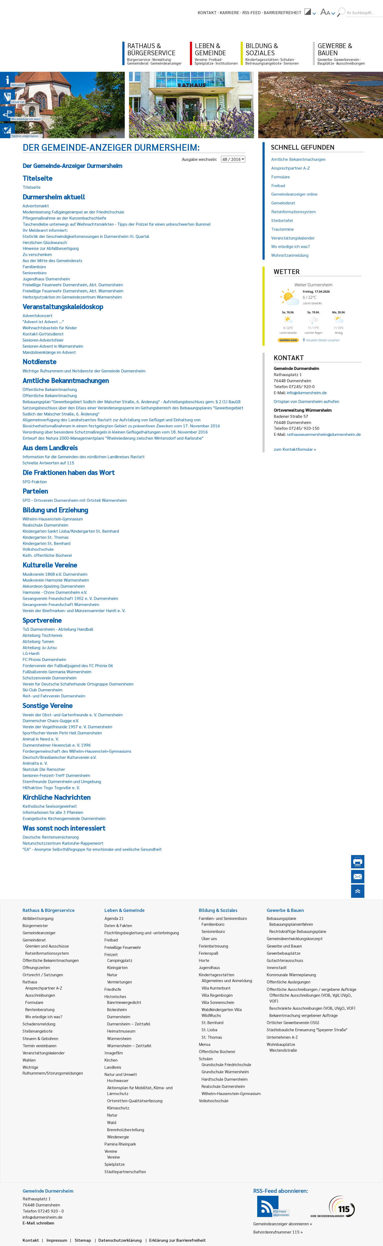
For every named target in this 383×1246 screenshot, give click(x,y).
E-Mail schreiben (38, 1223)
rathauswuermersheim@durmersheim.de (324, 434)
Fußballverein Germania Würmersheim (57, 671)
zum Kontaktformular (293, 449)
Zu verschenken (37, 254)
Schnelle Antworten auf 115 (48, 462)
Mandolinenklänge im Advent (49, 352)
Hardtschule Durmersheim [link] (225, 1079)
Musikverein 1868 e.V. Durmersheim (55, 574)
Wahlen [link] (29, 1060)
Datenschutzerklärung (120, 1240)
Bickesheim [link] (117, 1009)
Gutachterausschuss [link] (285, 960)
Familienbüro (34, 266)
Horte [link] (204, 960)
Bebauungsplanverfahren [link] (291, 924)
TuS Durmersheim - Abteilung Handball (58, 629)
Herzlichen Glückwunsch (45, 242)
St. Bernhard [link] (212, 1022)
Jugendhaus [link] (209, 967)
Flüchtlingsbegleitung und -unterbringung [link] (142, 932)
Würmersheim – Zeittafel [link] (129, 1045)
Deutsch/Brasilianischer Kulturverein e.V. (60, 757)
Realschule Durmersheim (45, 525)
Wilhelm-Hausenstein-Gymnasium (53, 518)
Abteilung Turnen (38, 641)
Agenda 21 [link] (114, 918)
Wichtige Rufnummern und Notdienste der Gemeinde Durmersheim (84, 370)
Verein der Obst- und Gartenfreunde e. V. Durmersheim (73, 714)
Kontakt (207, 12)
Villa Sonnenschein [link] (218, 1002)
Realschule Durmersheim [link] (223, 1086)
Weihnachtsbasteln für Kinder (50, 327)
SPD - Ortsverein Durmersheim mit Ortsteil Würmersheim (75, 500)
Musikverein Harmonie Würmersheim (56, 580)
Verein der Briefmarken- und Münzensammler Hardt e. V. (74, 610)
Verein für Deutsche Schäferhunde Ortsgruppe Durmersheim (78, 684)
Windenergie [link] (118, 1136)
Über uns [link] (209, 938)
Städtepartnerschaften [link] (125, 1171)
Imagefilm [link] (114, 1052)
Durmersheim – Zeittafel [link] (128, 1023)
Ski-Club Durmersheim (43, 689)
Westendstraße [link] (283, 1050)
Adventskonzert (37, 315)
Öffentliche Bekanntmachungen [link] (51, 960)
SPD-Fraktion (35, 481)
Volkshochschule (38, 549)
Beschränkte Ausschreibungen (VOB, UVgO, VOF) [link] (312, 1008)
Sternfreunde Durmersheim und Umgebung (62, 781)
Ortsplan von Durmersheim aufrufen (306, 401)
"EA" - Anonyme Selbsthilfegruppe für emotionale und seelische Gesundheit (92, 849)
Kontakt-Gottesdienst (43, 333)
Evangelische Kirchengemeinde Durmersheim (64, 818)
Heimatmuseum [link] (121, 1031)
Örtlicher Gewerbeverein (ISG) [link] (293, 1022)
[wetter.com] (288, 341)
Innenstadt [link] (277, 967)
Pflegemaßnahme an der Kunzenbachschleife (64, 218)
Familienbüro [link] (213, 924)
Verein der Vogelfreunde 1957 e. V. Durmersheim (67, 726)
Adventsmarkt (36, 205)
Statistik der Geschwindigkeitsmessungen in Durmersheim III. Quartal (86, 236)
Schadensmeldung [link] (39, 1023)
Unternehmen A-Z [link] (282, 1037)
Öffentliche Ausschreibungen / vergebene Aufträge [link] (311, 989)
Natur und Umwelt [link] (121, 1074)
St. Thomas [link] (212, 1037)
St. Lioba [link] (209, 1029)
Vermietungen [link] (119, 981)
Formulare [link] (34, 1002)
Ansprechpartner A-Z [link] (43, 988)
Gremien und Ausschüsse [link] (47, 946)
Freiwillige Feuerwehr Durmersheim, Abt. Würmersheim (73, 290)
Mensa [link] (204, 1044)
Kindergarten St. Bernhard (46, 543)
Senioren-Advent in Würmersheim (53, 346)
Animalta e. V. (35, 763)
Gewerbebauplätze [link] (284, 953)
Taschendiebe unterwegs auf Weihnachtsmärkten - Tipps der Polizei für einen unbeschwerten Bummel (117, 224)
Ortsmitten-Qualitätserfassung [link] (135, 1100)
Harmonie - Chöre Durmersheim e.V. (55, 592)
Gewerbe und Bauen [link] (284, 946)
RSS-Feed (251, 12)
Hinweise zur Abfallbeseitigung (51, 248)
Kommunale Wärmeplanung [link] (291, 974)
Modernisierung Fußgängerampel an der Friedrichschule (73, 211)
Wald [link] (111, 1122)
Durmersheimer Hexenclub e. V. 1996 (57, 745)
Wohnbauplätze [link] (281, 1044)
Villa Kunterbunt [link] (216, 988)
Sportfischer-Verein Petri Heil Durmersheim (62, 732)
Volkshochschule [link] (213, 1100)
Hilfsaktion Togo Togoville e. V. (51, 787)
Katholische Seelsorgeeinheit (50, 806)
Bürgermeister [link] (35, 925)
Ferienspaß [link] (208, 953)
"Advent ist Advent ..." (43, 321)
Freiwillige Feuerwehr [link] (123, 947)
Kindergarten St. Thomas (46, 537)
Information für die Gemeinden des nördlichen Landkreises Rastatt (84, 456)
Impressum (57, 1240)
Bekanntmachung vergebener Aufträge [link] (303, 1015)
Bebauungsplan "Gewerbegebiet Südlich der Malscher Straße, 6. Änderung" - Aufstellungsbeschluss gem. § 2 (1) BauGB (132, 401)
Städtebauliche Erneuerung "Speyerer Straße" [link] (307, 1029)
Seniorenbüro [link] (213, 931)
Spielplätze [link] (115, 1164)
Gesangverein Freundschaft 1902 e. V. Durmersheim (70, 598)
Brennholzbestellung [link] (125, 1129)
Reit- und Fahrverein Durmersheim (54, 695)
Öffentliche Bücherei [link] (217, 1051)
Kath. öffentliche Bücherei (47, 555)
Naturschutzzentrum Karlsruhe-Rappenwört (63, 843)
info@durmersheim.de (307, 392)
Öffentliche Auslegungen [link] (288, 981)
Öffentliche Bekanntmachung (50, 389)
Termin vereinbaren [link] (39, 1045)
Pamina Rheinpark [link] (120, 1144)
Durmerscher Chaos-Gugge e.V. (51, 720)
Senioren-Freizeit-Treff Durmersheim (56, 775)
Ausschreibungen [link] (40, 995)
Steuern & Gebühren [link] (40, 1038)
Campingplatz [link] (119, 960)
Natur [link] (112, 974)
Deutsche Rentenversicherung (51, 837)
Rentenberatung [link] (40, 1009)
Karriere (229, 12)
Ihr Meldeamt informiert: (45, 230)
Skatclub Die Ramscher (44, 769)
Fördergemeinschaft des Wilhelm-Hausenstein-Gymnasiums (77, 751)
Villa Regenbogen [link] (217, 995)
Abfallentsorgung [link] (38, 918)
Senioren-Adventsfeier (43, 340)
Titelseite (32, 187)
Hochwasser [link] (117, 1080)
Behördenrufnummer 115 (276, 1232)
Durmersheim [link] (118, 1016)
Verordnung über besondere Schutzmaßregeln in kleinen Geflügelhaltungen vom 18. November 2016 (115, 432)
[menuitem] (310, 12)
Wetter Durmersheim (313, 284)
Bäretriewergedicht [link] (124, 1002)
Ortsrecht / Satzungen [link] (43, 974)
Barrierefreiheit (282, 12)
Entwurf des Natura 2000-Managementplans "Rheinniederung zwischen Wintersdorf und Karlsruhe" (113, 438)
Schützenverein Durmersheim (50, 677)
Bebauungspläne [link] (281, 918)
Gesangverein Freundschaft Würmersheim (61, 604)
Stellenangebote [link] (38, 1031)
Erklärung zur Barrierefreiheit (177, 1240)
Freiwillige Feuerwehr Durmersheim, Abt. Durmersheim (73, 284)
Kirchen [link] (111, 1060)
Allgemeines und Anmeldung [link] (227, 980)
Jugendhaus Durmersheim (46, 278)
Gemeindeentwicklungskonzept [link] (295, 938)
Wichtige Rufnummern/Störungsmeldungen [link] (53, 1070)
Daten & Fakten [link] (118, 925)
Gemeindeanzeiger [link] (39, 932)
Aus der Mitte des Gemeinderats (52, 260)
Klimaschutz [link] (118, 1107)
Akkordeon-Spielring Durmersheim (54, 586)
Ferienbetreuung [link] (213, 946)
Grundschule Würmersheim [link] (225, 1071)
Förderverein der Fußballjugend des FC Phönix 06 (68, 665)
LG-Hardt (31, 653)
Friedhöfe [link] (113, 989)
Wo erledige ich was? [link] (44, 1016)
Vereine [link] (113, 1157)
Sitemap (83, 1240)
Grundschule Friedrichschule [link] (226, 1064)
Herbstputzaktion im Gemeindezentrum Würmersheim (72, 297)
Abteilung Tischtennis (43, 635)
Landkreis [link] (113, 1067)
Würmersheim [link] (119, 1038)
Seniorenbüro (35, 272)
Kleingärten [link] (117, 967)
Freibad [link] (111, 939)
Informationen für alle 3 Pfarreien (53, 812)
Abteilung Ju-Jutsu (40, 647)
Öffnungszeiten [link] (36, 967)
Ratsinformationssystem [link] (47, 953)
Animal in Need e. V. (41, 739)
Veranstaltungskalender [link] (44, 1052)
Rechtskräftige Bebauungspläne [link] (297, 931)
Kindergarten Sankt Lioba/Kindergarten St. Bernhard (71, 531)
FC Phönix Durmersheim (44, 659)
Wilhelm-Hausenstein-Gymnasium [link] (231, 1093)
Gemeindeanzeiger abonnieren (281, 1223)
